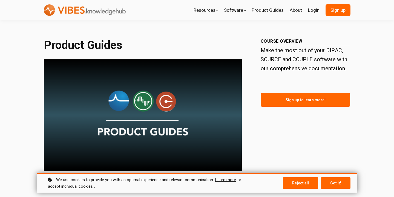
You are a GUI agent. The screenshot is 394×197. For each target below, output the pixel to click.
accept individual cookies (70, 186)
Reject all (300, 183)
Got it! (335, 183)
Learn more (225, 179)
